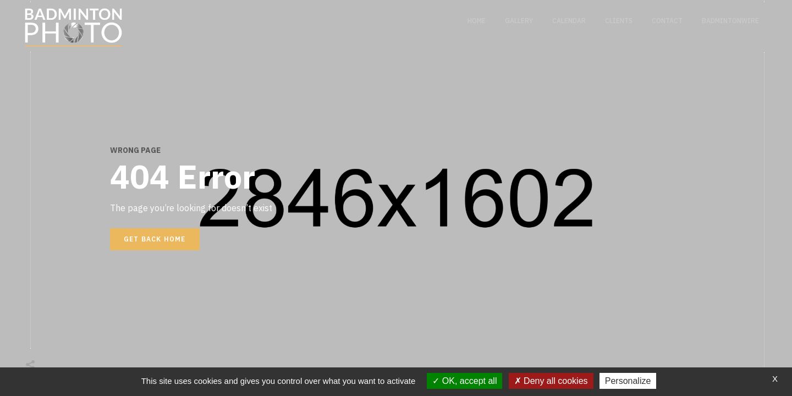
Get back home (155, 239)
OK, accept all (464, 381)
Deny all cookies (551, 381)
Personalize (628, 381)
